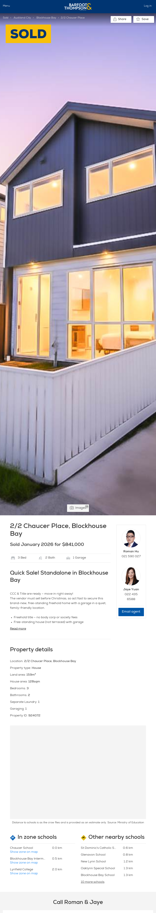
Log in (148, 6)
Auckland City (22, 18)
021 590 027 (131, 556)
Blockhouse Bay (46, 18)
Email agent (131, 612)
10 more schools (92, 882)
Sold (5, 18)
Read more (18, 629)
